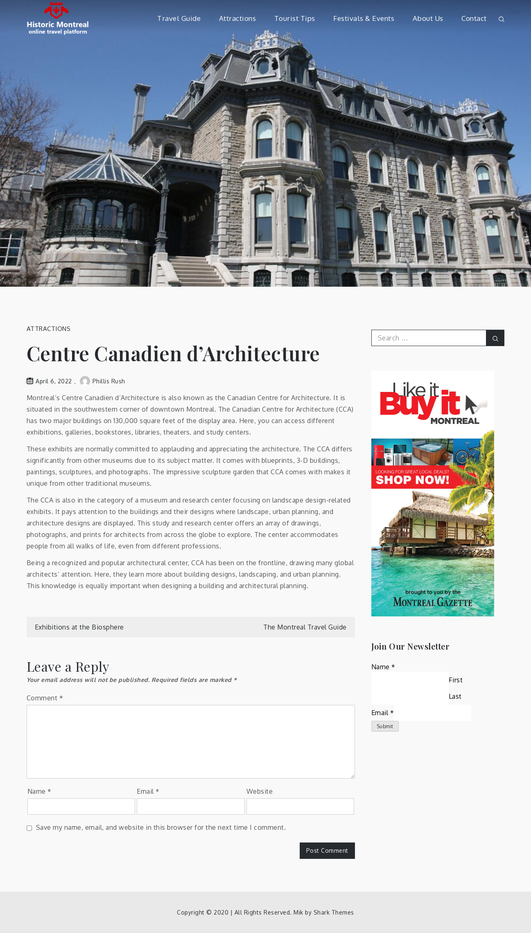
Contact (474, 18)
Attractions (237, 18)
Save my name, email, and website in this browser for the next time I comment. (161, 827)
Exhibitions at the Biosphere (79, 627)
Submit (385, 726)
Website (259, 791)
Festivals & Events (363, 18)
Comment (45, 698)
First (456, 680)
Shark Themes (334, 912)
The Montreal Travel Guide (305, 627)
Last (455, 696)
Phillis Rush (102, 381)
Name (39, 791)
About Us (428, 18)
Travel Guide (179, 18)
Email (148, 791)
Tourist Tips (294, 18)
